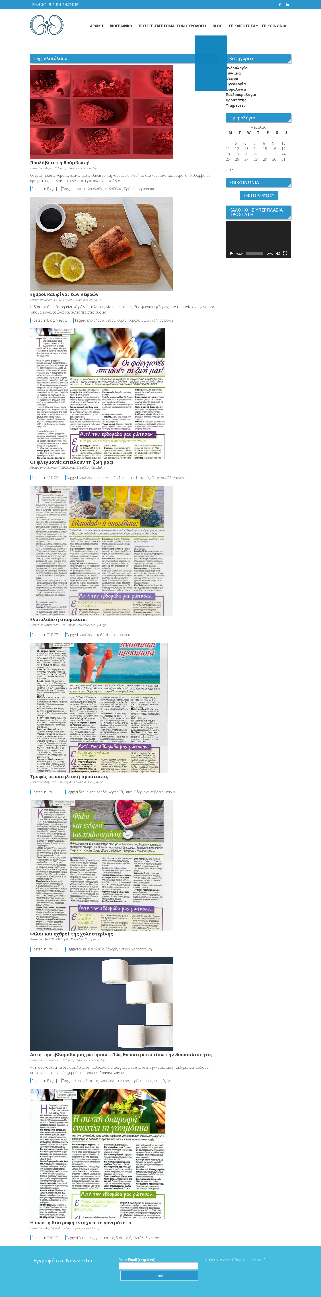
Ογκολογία (236, 83)
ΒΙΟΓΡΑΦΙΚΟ (121, 25)
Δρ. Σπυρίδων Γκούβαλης (80, 168)
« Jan (229, 170)
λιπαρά (124, 949)
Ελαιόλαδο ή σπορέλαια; (58, 619)
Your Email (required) (154, 1262)
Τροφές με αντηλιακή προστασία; (69, 776)
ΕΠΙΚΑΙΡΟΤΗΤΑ (242, 25)
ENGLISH (54, 4)
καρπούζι (116, 792)
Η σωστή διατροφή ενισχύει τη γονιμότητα (80, 1223)
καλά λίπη (105, 634)
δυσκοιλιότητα (86, 1080)
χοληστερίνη (142, 949)
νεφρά (110, 320)
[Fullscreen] (285, 253)
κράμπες (149, 188)
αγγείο (79, 188)
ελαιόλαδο (94, 188)
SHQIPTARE (71, 4)
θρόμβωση (133, 188)
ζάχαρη (111, 949)
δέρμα (83, 792)
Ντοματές (126, 477)
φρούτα (146, 1080)
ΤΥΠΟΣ (52, 477)
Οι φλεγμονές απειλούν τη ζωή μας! (71, 462)
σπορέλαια (122, 634)
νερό (134, 1080)
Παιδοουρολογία (241, 94)
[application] (258, 239)
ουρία (121, 320)
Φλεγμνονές (176, 477)
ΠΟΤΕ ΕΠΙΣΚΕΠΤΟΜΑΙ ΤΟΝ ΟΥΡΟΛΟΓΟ (172, 25)
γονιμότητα (105, 1237)
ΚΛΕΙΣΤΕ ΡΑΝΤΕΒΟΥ (259, 195)
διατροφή (123, 1237)
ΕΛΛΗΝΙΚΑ (39, 4)
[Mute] (278, 253)
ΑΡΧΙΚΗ (96, 25)
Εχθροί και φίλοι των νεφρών (64, 294)
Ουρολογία (236, 89)
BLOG (217, 25)
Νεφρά (61, 320)
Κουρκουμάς (107, 477)
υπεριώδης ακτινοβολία (144, 792)
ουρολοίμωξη (139, 320)
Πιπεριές (143, 477)
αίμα (82, 949)
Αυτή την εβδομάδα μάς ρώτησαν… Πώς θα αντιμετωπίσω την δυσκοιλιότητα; (121, 1055)
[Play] (231, 253)
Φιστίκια (158, 477)
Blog (50, 188)
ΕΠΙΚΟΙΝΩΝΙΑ (274, 25)
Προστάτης (236, 100)
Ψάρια (170, 792)
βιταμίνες (86, 1237)
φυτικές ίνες (163, 1080)
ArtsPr (258, 1259)
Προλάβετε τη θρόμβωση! (59, 163)
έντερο (123, 1080)
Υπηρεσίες (235, 105)
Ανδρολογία (237, 67)
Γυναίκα (233, 73)
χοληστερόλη (162, 320)
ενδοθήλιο (113, 188)
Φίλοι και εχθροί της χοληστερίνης (71, 934)
